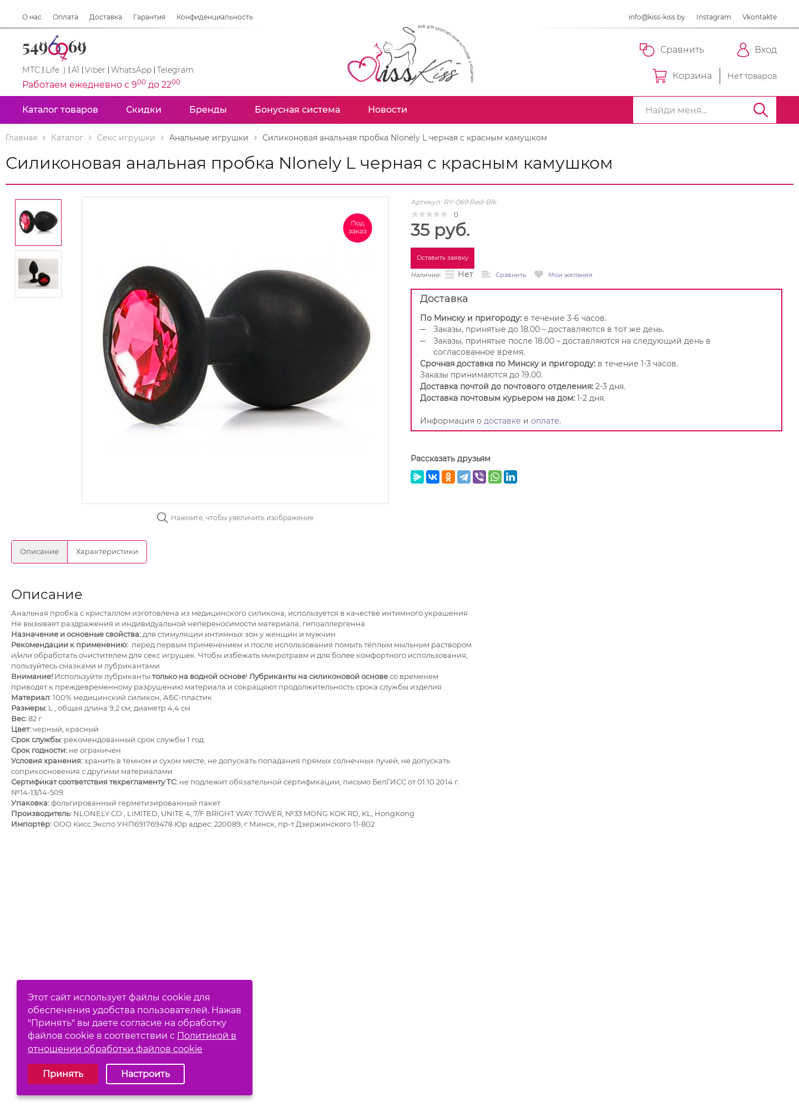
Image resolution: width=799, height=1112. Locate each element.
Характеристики (107, 551)
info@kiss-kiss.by (657, 17)
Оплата (65, 17)
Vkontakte (759, 17)
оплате (545, 421)
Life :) (55, 70)
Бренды (208, 109)
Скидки (143, 109)
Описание (39, 551)
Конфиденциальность (214, 17)
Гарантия (149, 17)
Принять (63, 1074)
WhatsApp (131, 70)
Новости (387, 109)
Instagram (713, 17)
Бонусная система (297, 109)
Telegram (175, 70)
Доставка (105, 17)
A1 (75, 70)
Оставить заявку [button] (442, 257)
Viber (95, 70)
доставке (502, 421)
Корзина (682, 76)
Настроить (145, 1074)
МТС (31, 70)
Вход (757, 50)
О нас (32, 17)
